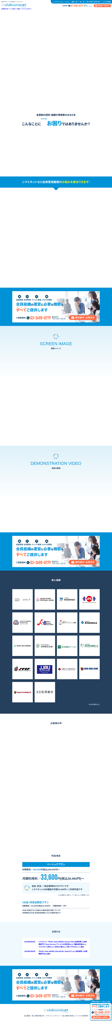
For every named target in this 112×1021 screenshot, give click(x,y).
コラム (67, 2)
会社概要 (27, 1016)
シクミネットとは (58, 2)
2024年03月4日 (29, 951)
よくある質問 (107, 2)
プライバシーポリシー (53, 1016)
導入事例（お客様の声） (94, 2)
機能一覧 (74, 2)
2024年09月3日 (29, 942)
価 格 (82, 2)
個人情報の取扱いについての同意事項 (75, 1016)
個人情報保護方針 (38, 1016)
